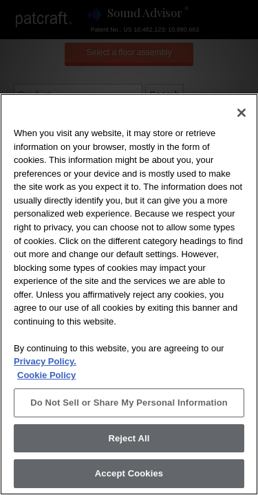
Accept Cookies (129, 473)
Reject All (128, 438)
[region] (129, 294)
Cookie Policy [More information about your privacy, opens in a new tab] (46, 375)
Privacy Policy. (45, 361)
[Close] (241, 113)
